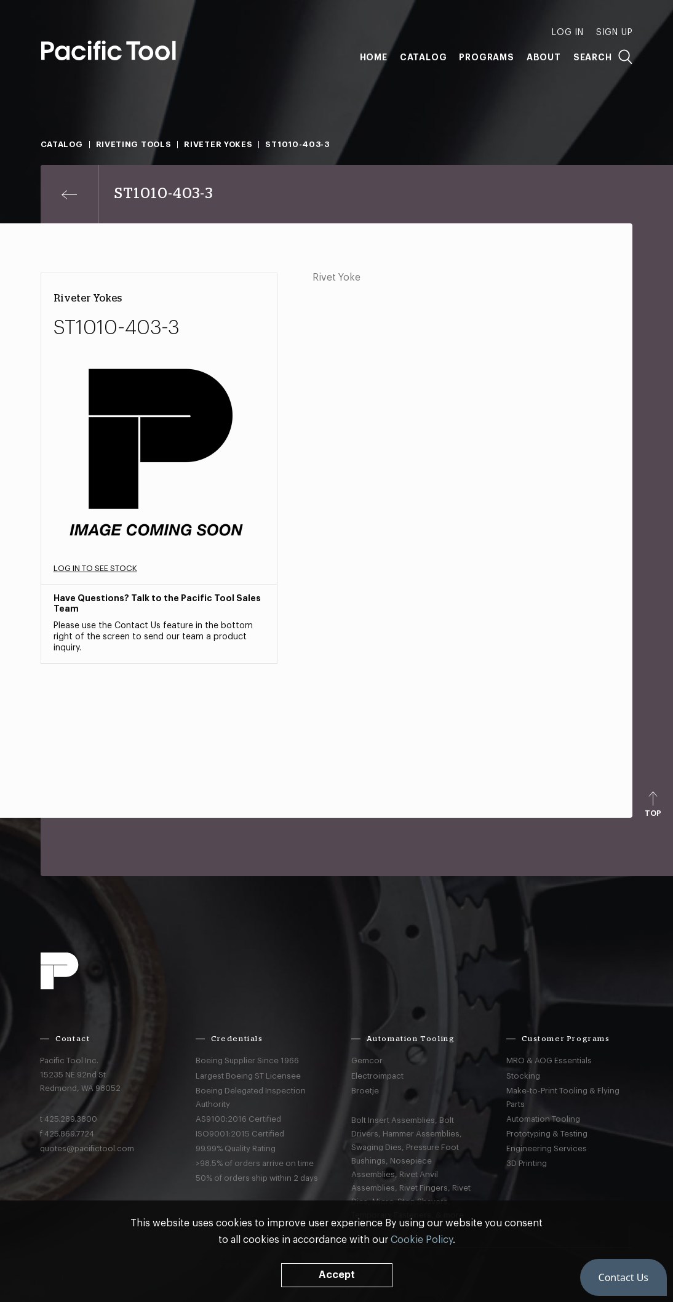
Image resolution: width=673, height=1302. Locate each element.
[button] (623, 1277)
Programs (486, 57)
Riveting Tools (134, 144)
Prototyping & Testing (546, 1134)
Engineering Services (546, 1148)
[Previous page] (70, 194)
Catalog (423, 57)
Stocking (523, 1076)
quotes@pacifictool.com (87, 1148)
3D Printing (526, 1163)
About (544, 57)
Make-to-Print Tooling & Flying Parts (562, 1097)
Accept (337, 1275)
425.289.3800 (70, 1119)
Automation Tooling (543, 1119)
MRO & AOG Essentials (549, 1060)
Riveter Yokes (218, 144)
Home (374, 57)
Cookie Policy (422, 1240)
